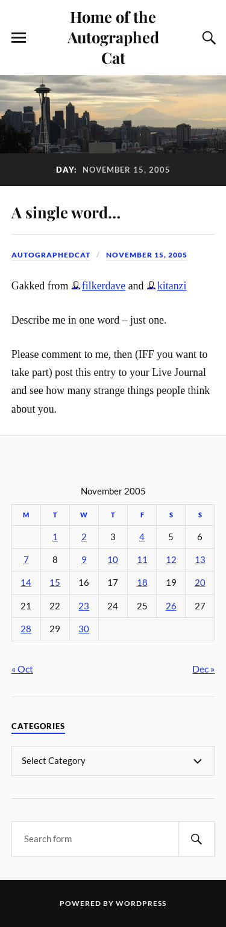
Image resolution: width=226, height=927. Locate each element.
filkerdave (103, 286)
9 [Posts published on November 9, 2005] (84, 560)
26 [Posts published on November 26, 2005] (171, 606)
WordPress (141, 903)
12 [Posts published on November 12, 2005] (171, 560)
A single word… (66, 212)
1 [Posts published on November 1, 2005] (55, 537)
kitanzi (172, 286)
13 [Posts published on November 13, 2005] (200, 560)
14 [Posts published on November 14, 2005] (25, 582)
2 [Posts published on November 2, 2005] (84, 537)
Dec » (203, 668)
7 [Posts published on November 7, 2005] (26, 560)
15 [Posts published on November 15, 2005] (54, 582)
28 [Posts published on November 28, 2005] (25, 629)
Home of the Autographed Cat (113, 36)
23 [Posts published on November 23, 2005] (83, 606)
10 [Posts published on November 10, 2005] (112, 560)
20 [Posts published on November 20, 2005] (200, 582)
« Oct (22, 668)
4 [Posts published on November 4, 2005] (142, 537)
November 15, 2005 (146, 254)
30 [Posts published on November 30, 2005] (83, 629)
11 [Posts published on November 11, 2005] (142, 560)
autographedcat (50, 254)
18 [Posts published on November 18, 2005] (142, 582)
